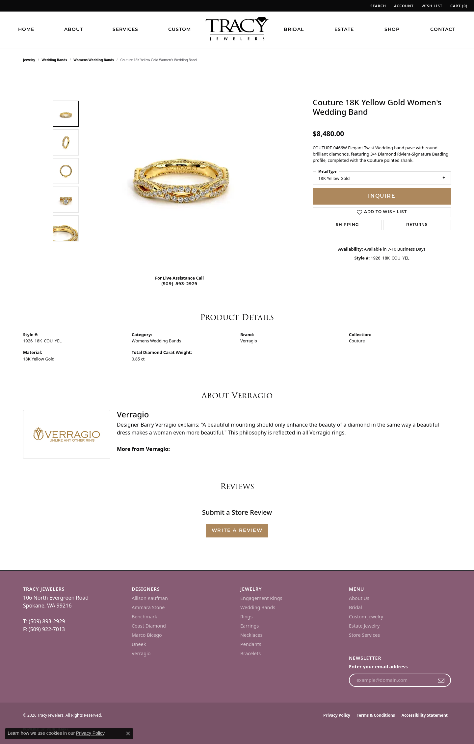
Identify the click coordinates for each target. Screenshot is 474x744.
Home (26, 29)
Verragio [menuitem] (141, 653)
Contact (442, 29)
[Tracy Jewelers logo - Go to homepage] (237, 29)
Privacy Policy (336, 715)
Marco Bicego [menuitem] (147, 635)
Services (125, 29)
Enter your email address (378, 666)
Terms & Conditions (376, 715)
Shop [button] (392, 29)
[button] (377, 6)
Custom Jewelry (366, 616)
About (73, 29)
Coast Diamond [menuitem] (149, 626)
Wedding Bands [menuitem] (257, 607)
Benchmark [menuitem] (144, 616)
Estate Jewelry (364, 626)
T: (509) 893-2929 (44, 621)
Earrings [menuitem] (249, 626)
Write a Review (237, 530)
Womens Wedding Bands (93, 60)
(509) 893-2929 (179, 284)
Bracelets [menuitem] (250, 653)
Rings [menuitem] (246, 616)
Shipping (347, 225)
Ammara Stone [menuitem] (148, 607)
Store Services (364, 635)
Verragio (248, 341)
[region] (181, 171)
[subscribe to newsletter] (441, 680)
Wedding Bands (54, 60)
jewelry (29, 60)
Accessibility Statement (425, 715)
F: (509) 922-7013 (44, 629)
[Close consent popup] (128, 733)
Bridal (294, 29)
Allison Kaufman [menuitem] (150, 598)
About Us (359, 598)
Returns (417, 225)
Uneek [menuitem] (139, 644)
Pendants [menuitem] (250, 644)
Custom (179, 29)
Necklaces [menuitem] (251, 635)
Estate (344, 29)
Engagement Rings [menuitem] (261, 598)
